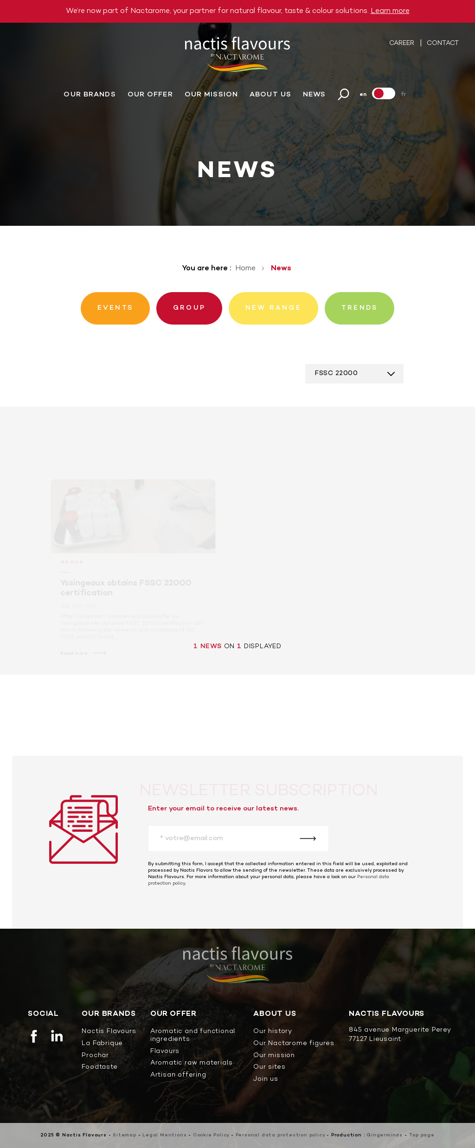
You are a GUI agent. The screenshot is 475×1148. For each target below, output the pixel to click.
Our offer (150, 94)
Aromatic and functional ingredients (192, 1036)
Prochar (95, 1056)
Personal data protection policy (280, 1135)
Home (245, 268)
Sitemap (124, 1135)
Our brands (90, 94)
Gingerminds (384, 1135)
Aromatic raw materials (191, 1063)
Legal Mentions (164, 1135)
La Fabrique (102, 1044)
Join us (265, 1080)
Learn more (390, 11)
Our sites (269, 1067)
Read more (75, 656)
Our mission (211, 94)
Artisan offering (178, 1075)
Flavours (165, 1052)
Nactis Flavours (109, 1032)
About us (270, 94)
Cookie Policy (211, 1135)
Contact (443, 43)
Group (72, 566)
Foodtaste (99, 1067)
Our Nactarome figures (293, 1044)
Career (402, 43)
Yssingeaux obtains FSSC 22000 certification (126, 591)
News (314, 94)
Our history (272, 1032)
